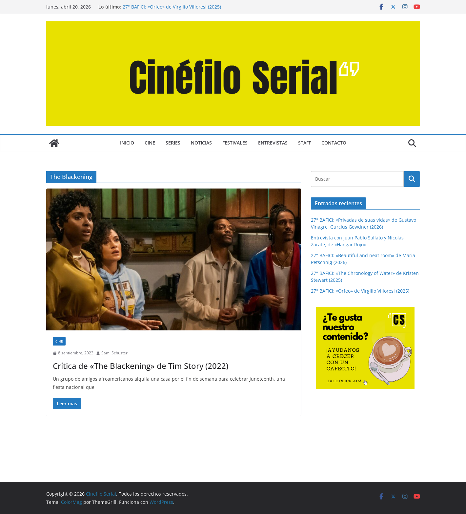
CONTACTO (333, 143)
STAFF (304, 143)
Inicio (127, 143)
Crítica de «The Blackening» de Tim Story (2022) (140, 365)
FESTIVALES (235, 143)
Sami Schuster (114, 353)
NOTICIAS (201, 143)
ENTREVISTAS (273, 143)
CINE (150, 143)
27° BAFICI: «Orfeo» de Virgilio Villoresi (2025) (172, 7)
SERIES (173, 143)
